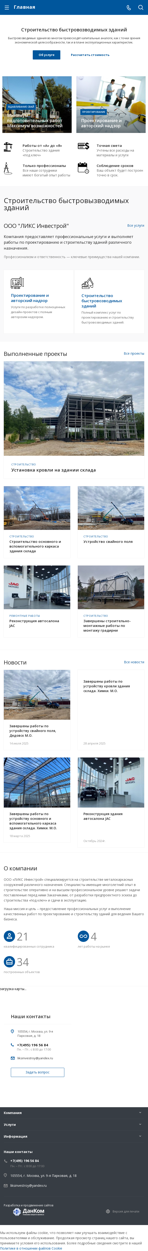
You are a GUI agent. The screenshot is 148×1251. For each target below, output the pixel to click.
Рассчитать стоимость (90, 55)
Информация (15, 1136)
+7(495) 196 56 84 (32, 1044)
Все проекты (134, 353)
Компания (13, 1113)
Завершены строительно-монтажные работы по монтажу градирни (107, 625)
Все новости (134, 662)
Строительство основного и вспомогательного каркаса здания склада (35, 546)
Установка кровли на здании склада (53, 470)
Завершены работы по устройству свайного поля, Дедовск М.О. (32, 731)
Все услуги (135, 225)
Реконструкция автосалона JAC (34, 623)
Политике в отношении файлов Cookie (31, 1248)
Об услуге (46, 55)
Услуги (10, 1124)
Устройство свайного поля (108, 541)
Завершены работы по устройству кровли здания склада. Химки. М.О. (106, 686)
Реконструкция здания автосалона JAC (103, 816)
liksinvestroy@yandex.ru (35, 1058)
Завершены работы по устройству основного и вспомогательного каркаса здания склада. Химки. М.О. (33, 821)
